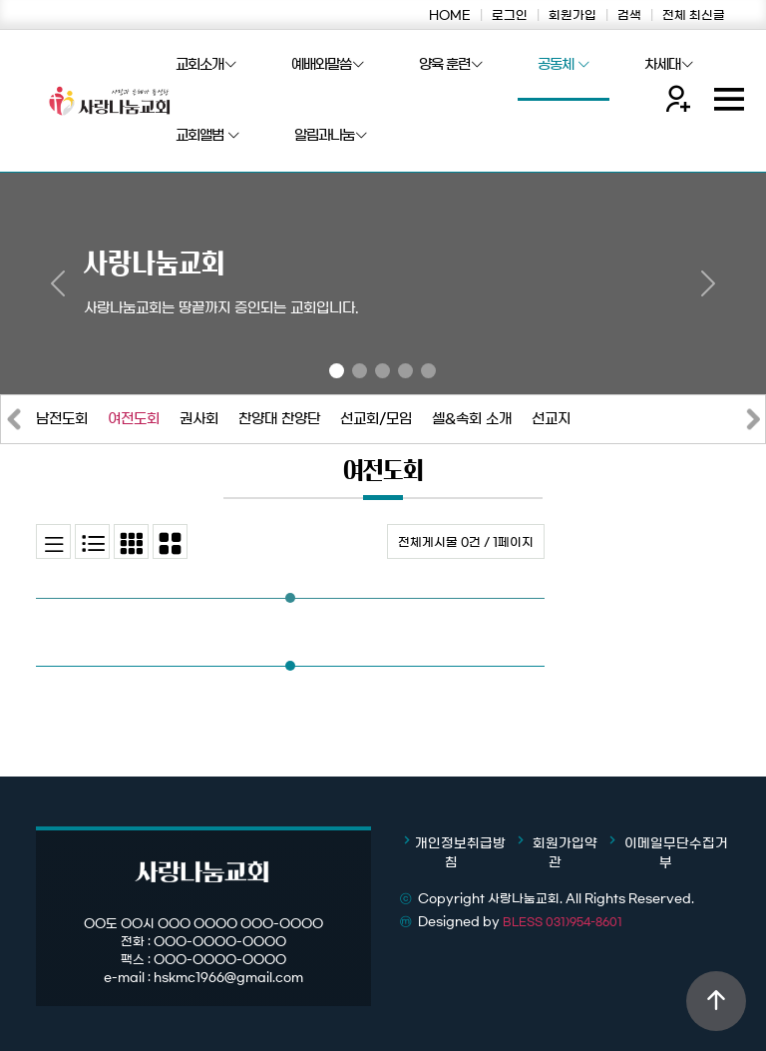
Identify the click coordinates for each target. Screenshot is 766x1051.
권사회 (199, 419)
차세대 (668, 66)
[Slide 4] (405, 370)
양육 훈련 (451, 66)
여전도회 (134, 419)
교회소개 (206, 66)
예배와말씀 (327, 66)
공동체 (563, 66)
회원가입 (572, 15)
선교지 (551, 419)
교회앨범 (207, 137)
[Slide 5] (428, 370)
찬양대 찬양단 (279, 419)
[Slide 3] (382, 370)
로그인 (510, 15)
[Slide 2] (359, 370)
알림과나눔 (330, 137)
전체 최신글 (693, 15)
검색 (629, 15)
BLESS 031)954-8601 (562, 921)
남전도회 (62, 419)
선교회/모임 (376, 419)
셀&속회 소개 (472, 419)
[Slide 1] (336, 370)
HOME (450, 15)
